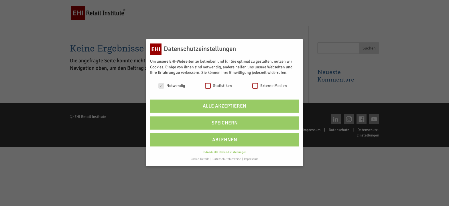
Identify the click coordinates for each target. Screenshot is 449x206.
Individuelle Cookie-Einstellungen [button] (225, 149)
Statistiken (218, 83)
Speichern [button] (225, 120)
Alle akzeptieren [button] (224, 103)
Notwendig (171, 83)
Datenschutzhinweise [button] (226, 156)
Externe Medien (269, 83)
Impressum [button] (251, 156)
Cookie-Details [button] (200, 156)
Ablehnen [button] (224, 137)
